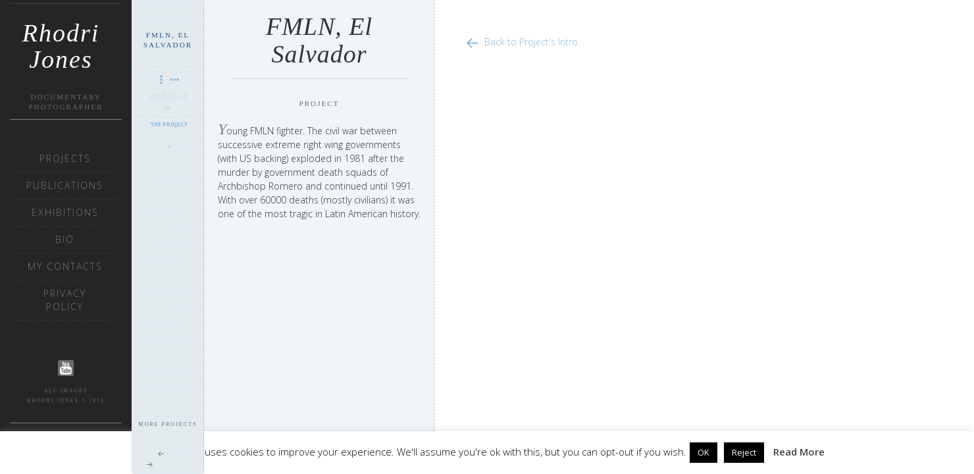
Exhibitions (65, 212)
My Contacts (65, 266)
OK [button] (703, 452)
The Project (169, 124)
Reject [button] (744, 452)
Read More (799, 451)
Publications (64, 185)
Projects (65, 158)
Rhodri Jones (61, 37)
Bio (64, 239)
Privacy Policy (64, 300)
